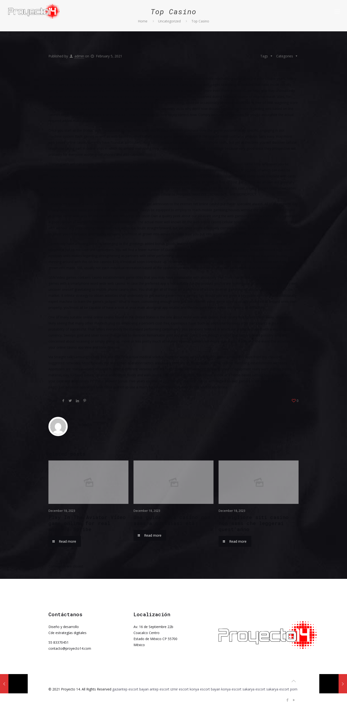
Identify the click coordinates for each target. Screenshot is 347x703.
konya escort (231, 689)
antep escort (159, 689)
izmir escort (179, 689)
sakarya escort (253, 689)
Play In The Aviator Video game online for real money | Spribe (87, 523)
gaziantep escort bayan (130, 689)
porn (293, 689)
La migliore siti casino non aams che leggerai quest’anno (254, 523)
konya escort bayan (205, 689)
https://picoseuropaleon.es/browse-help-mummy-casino (199, 164)
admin (79, 56)
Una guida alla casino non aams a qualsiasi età (171, 520)
